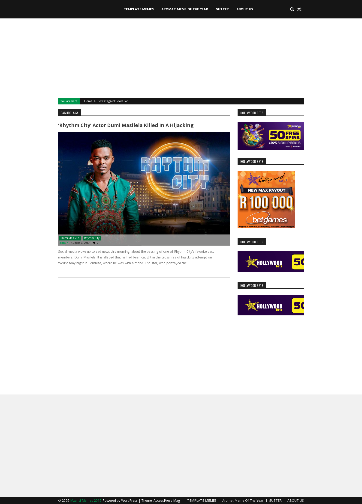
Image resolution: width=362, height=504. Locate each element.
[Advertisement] (181, 57)
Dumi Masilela (70, 238)
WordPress (130, 500)
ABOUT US (244, 9)
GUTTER (222, 9)
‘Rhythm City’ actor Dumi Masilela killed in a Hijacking (126, 125)
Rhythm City (92, 238)
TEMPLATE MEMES (139, 9)
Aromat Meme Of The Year (184, 9)
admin (63, 242)
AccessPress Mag (167, 500)
